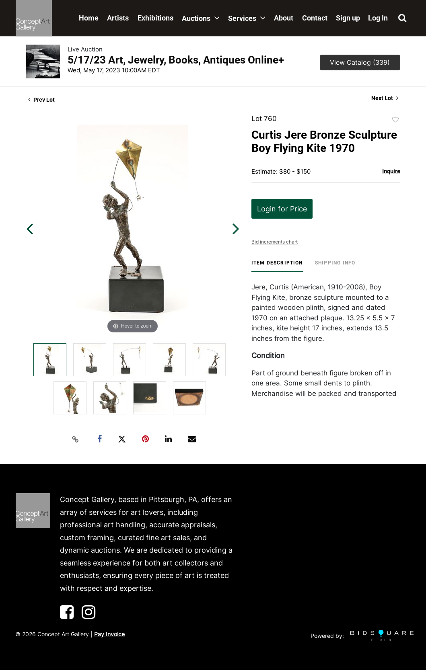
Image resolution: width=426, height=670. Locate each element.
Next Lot (384, 98)
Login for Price (282, 209)
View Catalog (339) (360, 62)
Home (89, 18)
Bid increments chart (274, 242)
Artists (118, 18)
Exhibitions (155, 18)
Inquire (391, 171)
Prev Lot (41, 99)
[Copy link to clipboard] (75, 439)
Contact (314, 18)
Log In (378, 18)
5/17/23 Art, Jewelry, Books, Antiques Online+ (176, 60)
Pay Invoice (109, 634)
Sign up (348, 18)
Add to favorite (395, 119)
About (283, 18)
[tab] (277, 266)
